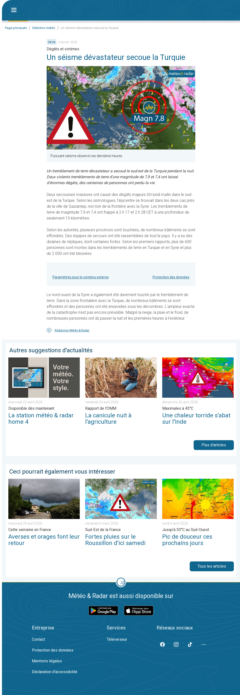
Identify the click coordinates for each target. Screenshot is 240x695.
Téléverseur (117, 639)
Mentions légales (47, 661)
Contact (38, 639)
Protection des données (171, 277)
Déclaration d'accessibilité (54, 671)
